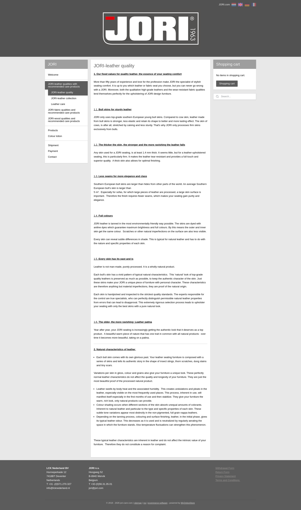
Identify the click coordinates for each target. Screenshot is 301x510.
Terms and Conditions (227, 480)
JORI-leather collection (63, 98)
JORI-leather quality (62, 92)
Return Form (222, 472)
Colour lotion (55, 136)
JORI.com (224, 4)
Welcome (53, 74)
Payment (53, 151)
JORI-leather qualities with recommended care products (64, 85)
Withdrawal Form (224, 468)
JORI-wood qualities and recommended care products (64, 120)
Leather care (58, 104)
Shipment (53, 145)
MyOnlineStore (188, 503)
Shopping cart (227, 83)
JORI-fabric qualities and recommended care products (64, 111)
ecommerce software (157, 503)
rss (144, 503)
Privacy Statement (225, 476)
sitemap (138, 503)
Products (53, 130)
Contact (52, 156)
